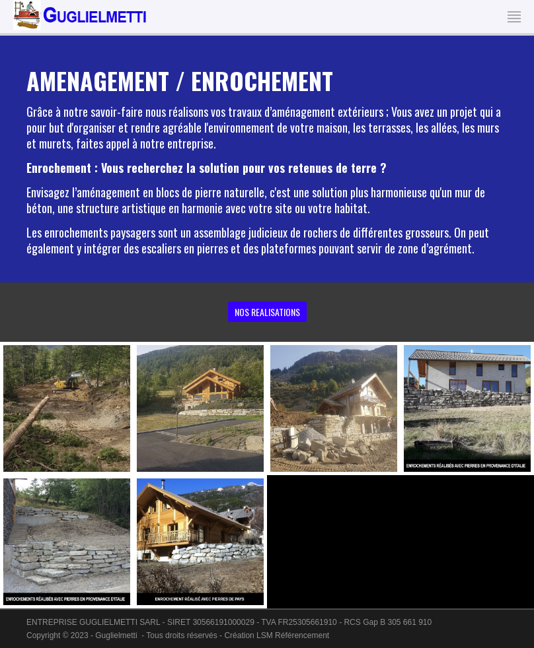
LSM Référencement (292, 635)
